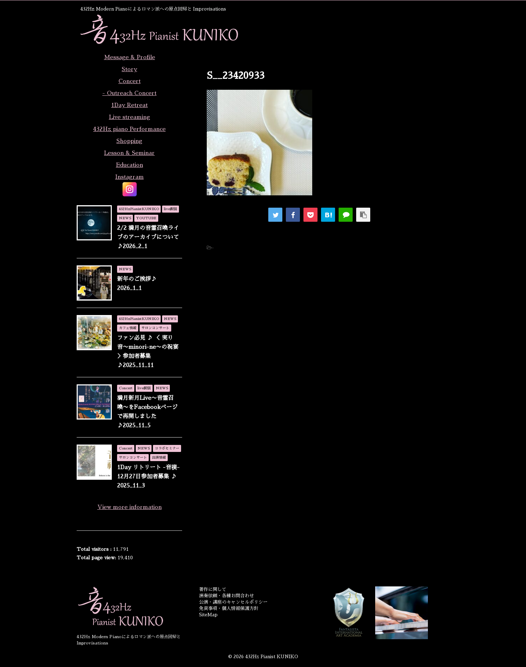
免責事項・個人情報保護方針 (228, 608)
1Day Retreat (129, 105)
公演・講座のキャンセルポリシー (233, 602)
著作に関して (212, 589)
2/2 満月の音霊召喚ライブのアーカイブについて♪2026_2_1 (148, 237)
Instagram (129, 177)
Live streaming (129, 117)
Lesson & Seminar (129, 153)
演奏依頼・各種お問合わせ (226, 595)
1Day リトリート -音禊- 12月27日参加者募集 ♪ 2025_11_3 (148, 477)
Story (129, 69)
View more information (129, 507)
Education (129, 165)
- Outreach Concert (129, 93)
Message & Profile (129, 57)
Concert (129, 81)
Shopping (129, 141)
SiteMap (208, 614)
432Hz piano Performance (129, 129)
